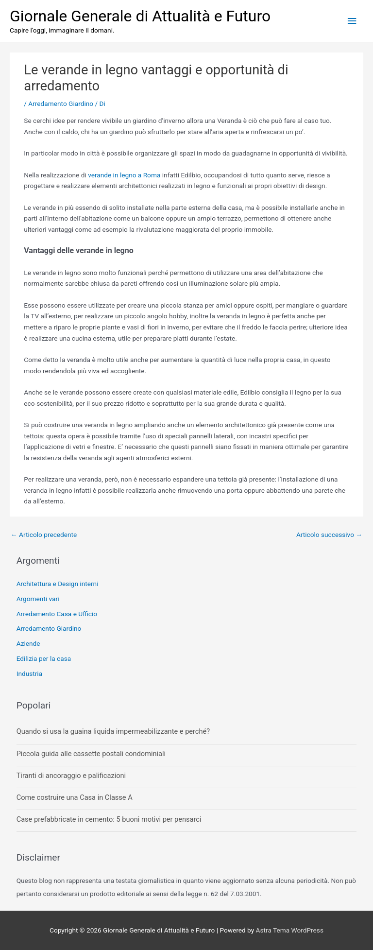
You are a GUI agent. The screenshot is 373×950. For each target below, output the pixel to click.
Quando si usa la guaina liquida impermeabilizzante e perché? (113, 731)
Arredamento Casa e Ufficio (57, 614)
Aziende (28, 643)
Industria (29, 673)
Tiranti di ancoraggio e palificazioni (71, 775)
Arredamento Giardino (60, 103)
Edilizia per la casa (44, 658)
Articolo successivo (329, 534)
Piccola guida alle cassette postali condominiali (91, 753)
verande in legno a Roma (124, 175)
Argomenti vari (38, 599)
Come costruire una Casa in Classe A (75, 797)
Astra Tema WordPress (289, 930)
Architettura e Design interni (58, 583)
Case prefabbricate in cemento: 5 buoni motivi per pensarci (109, 819)
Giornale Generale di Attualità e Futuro (140, 16)
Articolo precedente (44, 534)
